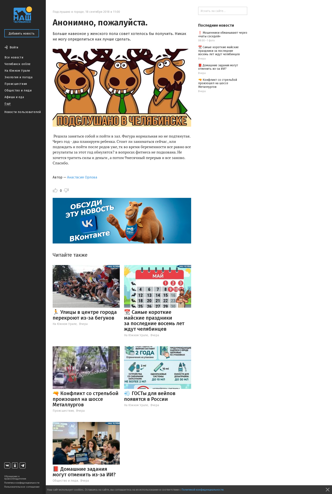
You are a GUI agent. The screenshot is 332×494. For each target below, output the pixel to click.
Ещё (7, 104)
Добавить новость (22, 33)
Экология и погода (18, 77)
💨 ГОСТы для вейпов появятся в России (149, 396)
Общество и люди (18, 90)
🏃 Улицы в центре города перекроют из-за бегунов (85, 315)
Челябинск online (17, 64)
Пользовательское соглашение (22, 487)
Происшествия (15, 84)
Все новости (13, 57)
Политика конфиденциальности (21, 483)
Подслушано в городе (68, 12)
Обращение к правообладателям (15, 477)
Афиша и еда (14, 97)
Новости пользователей (22, 112)
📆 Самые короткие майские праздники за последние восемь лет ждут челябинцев (154, 320)
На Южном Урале (17, 70)
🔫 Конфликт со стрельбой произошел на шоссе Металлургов (85, 399)
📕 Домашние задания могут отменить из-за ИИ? (84, 472)
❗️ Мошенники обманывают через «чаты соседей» (222, 34)
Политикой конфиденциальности (202, 489)
